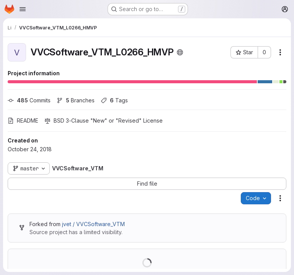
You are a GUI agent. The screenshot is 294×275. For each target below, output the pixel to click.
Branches (76, 100)
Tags (114, 100)
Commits (29, 100)
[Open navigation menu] (22, 9)
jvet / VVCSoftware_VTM (93, 224)
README (23, 120)
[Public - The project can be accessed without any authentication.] (180, 52)
